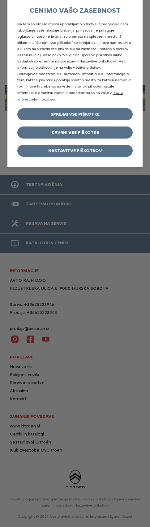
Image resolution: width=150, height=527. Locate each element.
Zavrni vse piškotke (75, 132)
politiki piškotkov (88, 68)
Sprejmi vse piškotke (75, 114)
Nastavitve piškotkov (75, 150)
